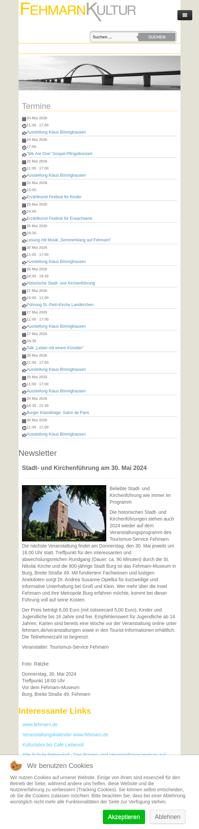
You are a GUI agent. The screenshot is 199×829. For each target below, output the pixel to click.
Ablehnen (167, 816)
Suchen (157, 37)
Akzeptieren (124, 816)
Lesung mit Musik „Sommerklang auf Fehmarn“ (69, 240)
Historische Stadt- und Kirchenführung (61, 283)
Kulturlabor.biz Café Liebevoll (51, 744)
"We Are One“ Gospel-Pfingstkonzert (59, 153)
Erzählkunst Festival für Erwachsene (59, 218)
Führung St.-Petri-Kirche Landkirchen (60, 304)
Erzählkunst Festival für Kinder (54, 197)
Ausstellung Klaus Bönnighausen (56, 132)
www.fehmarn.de (38, 724)
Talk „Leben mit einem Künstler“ (55, 348)
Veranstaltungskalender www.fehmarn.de (63, 734)
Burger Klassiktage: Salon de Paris (58, 412)
